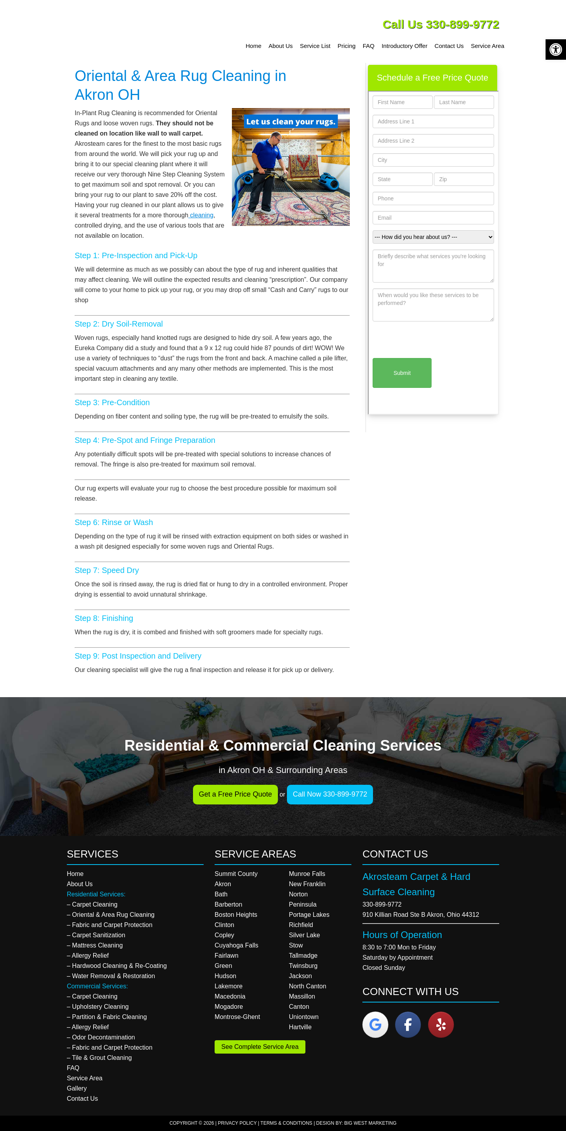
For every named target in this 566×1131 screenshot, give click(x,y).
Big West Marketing (370, 1123)
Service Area (85, 1078)
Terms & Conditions (286, 1123)
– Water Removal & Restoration (111, 976)
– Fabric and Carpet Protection (110, 925)
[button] (556, 49)
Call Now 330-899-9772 (330, 794)
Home (75, 873)
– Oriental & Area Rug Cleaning (110, 914)
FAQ (73, 1068)
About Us (80, 884)
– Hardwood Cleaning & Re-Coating (117, 965)
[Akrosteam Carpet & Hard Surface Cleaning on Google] (375, 1025)
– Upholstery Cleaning (98, 1006)
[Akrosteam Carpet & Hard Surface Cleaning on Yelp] (441, 1025)
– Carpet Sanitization (96, 935)
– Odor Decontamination (101, 1037)
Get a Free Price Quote (235, 794)
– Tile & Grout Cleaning (99, 1057)
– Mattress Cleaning (95, 945)
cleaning (200, 215)
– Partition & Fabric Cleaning (107, 1016)
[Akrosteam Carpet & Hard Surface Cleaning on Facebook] (408, 1025)
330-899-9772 (382, 904)
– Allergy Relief (88, 955)
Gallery (77, 1088)
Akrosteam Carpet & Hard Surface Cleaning (128, 31)
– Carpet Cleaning (92, 904)
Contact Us (82, 1098)
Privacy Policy (237, 1123)
